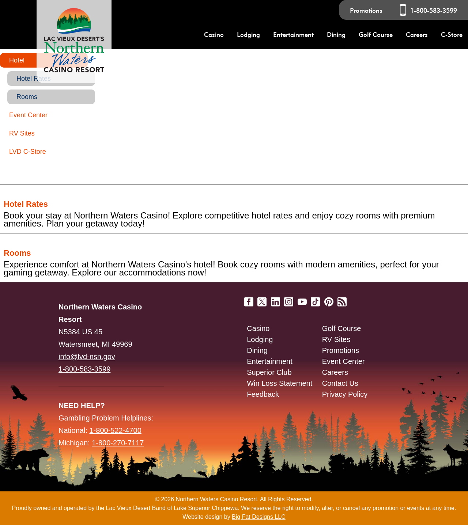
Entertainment (269, 361)
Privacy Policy (344, 394)
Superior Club (269, 372)
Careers (417, 34)
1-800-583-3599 (433, 10)
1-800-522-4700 (115, 430)
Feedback (263, 394)
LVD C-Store (27, 151)
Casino (258, 328)
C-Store (452, 34)
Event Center (28, 115)
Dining (257, 350)
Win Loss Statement (279, 383)
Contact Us (340, 383)
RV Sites (22, 133)
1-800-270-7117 (118, 443)
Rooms (26, 96)
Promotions (366, 10)
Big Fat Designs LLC (259, 517)
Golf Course (341, 328)
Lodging (260, 339)
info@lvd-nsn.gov (86, 357)
